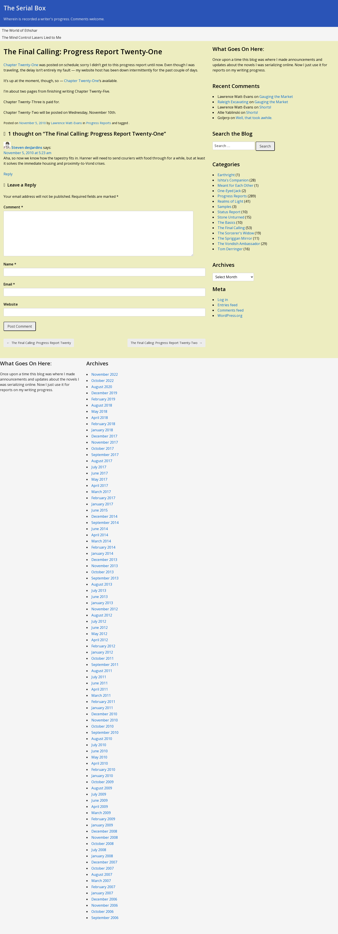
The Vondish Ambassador (239, 243)
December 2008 (104, 831)
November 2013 (104, 565)
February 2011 (103, 701)
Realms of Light (230, 201)
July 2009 (98, 794)
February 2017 (103, 497)
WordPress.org (230, 315)
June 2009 (99, 800)
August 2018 (101, 405)
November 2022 (104, 374)
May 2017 (99, 479)
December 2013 (104, 559)
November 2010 (104, 720)
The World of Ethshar (19, 30)
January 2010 (102, 775)
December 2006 (104, 899)
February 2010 (103, 769)
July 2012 (98, 621)
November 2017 (104, 442)
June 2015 (99, 510)
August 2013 (101, 584)
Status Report (229, 211)
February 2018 (103, 423)
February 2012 (103, 646)
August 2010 (101, 738)
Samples (224, 206)
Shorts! (265, 107)
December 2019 (104, 392)
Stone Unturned (231, 217)
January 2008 (102, 856)
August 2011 (101, 670)
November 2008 (104, 837)
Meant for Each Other (235, 185)
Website (11, 304)
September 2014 (104, 522)
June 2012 (99, 627)
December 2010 (104, 714)
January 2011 (102, 707)
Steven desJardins (26, 147)
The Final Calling (231, 227)
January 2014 (102, 553)
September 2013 (104, 578)
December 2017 (104, 436)
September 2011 (104, 664)
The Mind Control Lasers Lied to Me (31, 37)
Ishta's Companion (233, 180)
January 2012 (102, 652)
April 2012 (99, 639)
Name (10, 264)
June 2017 (99, 473)
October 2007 (102, 868)
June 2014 (99, 528)
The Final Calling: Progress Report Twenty (39, 343)
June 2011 (99, 683)
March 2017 (101, 491)
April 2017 (99, 485)
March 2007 (101, 880)
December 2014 (104, 516)
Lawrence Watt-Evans (66, 123)
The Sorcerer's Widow (236, 233)
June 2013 (99, 596)
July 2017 (98, 467)
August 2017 (101, 460)
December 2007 (104, 862)
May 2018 (99, 411)
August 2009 (101, 788)
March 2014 (101, 541)
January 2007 (102, 893)
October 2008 (102, 843)
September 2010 (104, 732)
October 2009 (102, 781)
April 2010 (99, 763)
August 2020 (101, 386)
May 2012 (99, 633)
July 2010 (98, 744)
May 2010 (99, 757)
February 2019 (103, 399)
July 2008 (98, 849)
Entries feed (227, 305)
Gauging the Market (276, 96)
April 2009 (99, 806)
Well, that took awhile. (254, 117)
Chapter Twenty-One (21, 64)
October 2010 (102, 726)
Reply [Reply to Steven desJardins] (8, 174)
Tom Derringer (230, 249)
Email (9, 284)
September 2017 (104, 454)
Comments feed (231, 310)
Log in (223, 299)
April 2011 (99, 689)
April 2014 (99, 534)
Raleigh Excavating (233, 101)
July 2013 (98, 590)
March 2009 (101, 812)
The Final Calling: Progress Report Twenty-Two (166, 343)
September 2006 (104, 917)
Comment (13, 207)
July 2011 (98, 676)
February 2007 (103, 886)
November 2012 (104, 609)
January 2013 (102, 602)
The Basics (226, 222)
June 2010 (99, 751)
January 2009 (102, 825)
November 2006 (104, 905)
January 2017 (102, 504)
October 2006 (102, 911)
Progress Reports (98, 123)
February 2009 (103, 818)
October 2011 (102, 658)
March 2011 (101, 695)
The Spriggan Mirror (235, 238)
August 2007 (101, 874)
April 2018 (99, 417)
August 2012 (101, 615)
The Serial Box (25, 8)
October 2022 (102, 380)
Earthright (226, 174)
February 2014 (103, 547)
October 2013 (102, 572)
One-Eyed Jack (229, 190)
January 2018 (102, 430)
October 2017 (102, 448)
